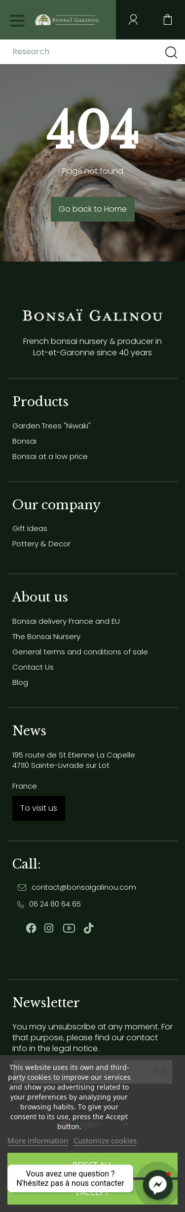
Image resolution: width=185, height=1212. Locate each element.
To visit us (38, 808)
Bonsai (24, 441)
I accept (92, 1192)
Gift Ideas (29, 528)
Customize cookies (105, 1140)
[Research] (90, 51)
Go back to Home (93, 209)
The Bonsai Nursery (46, 636)
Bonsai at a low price (50, 456)
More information (37, 1140)
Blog (20, 682)
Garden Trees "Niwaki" (51, 425)
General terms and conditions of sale (80, 651)
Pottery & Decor (41, 543)
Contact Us (33, 667)
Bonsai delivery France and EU (66, 621)
